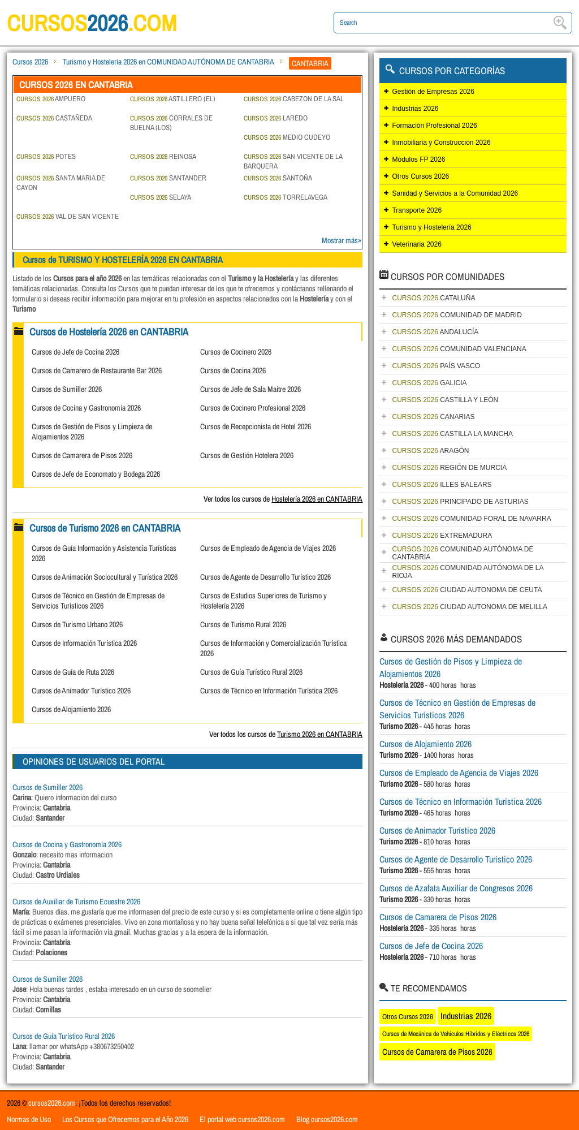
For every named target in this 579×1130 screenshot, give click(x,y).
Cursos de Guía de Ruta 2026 (73, 672)
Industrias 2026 (415, 109)
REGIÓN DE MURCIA (449, 468)
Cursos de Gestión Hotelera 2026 (246, 455)
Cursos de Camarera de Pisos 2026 (82, 455)
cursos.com (91, 23)
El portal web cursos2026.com (242, 1119)
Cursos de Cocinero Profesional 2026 (252, 408)
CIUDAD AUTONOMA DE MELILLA (469, 607)
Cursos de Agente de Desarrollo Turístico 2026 (265, 577)
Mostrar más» (341, 240)
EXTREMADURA (442, 536)
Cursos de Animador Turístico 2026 (81, 690)
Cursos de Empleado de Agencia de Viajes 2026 (268, 548)
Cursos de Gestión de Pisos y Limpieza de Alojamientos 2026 (450, 667)
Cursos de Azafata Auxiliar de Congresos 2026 (456, 888)
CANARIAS (433, 417)
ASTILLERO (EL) (172, 98)
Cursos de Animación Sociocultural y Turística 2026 (105, 577)
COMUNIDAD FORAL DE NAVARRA (471, 519)
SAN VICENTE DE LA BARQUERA (293, 161)
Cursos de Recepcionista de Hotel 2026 (255, 426)
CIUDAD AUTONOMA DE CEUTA (467, 590)
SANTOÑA (278, 178)
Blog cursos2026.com (327, 1119)
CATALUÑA (433, 298)
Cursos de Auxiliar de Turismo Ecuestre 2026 (76, 901)
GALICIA (429, 383)
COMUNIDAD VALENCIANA (459, 349)
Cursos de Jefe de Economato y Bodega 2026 (96, 474)
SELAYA (160, 197)
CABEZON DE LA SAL (294, 98)
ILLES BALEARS (441, 485)
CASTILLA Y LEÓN (445, 400)
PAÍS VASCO (436, 366)
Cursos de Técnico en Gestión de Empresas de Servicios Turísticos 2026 (98, 600)
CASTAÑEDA (54, 118)
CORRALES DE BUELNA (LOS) (171, 122)
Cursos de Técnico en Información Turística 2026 (269, 690)
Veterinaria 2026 (416, 244)
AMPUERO (50, 98)
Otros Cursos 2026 (420, 176)
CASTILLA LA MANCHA (452, 434)
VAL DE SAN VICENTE (67, 216)
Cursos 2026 (30, 62)
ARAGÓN (430, 451)
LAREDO (276, 118)
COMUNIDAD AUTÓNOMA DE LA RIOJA (467, 572)
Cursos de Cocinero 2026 (235, 352)
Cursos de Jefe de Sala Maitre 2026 (250, 389)
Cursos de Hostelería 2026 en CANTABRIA (108, 332)
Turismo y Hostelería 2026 (431, 227)
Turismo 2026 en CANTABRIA (319, 734)
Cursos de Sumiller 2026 (67, 389)
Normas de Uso (29, 1119)
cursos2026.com (51, 1103)
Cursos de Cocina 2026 (233, 370)
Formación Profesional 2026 (434, 126)
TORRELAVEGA (285, 197)
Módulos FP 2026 (418, 159)
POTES (46, 156)
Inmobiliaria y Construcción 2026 (441, 142)
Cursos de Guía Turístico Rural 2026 (251, 672)
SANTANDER (168, 178)
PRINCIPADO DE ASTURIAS (460, 502)
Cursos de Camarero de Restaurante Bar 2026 (97, 370)
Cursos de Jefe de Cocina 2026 (75, 352)
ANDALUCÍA (435, 332)
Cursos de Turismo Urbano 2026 (77, 624)
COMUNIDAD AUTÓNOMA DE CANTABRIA (462, 553)
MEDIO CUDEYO (287, 137)
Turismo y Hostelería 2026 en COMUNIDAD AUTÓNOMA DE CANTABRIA (168, 62)
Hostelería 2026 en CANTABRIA (316, 499)
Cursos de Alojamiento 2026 (71, 709)
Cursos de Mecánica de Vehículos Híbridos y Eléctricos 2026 (455, 1033)
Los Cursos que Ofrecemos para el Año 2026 (125, 1119)
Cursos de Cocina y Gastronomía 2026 (86, 408)
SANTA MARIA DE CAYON (60, 182)
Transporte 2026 (417, 210)
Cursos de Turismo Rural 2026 (243, 624)
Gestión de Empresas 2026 (433, 92)
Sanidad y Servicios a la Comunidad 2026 (455, 193)
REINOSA (163, 156)
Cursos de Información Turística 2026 (84, 643)
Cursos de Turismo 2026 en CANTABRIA (104, 528)
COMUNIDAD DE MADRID (456, 315)
